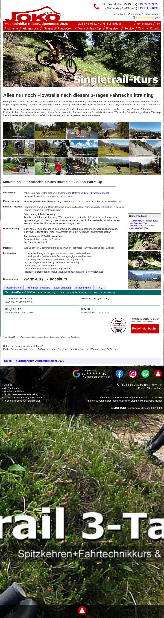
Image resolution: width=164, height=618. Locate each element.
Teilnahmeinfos (83, 287)
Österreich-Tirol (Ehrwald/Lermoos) (90, 193)
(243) (158, 17)
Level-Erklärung (62, 287)
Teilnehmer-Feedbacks (38, 287)
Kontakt (73, 349)
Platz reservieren (13, 287)
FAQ (100, 287)
